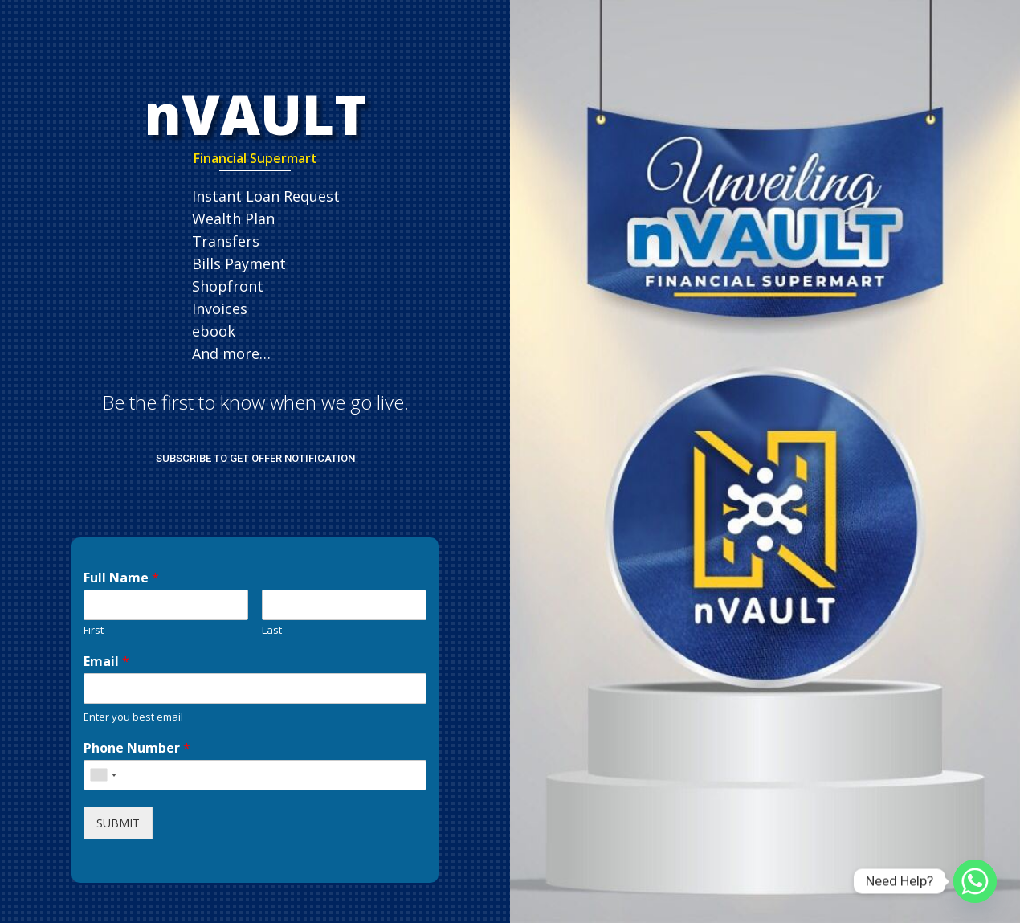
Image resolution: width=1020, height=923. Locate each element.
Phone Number (137, 748)
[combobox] (102, 775)
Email (106, 661)
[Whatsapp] (975, 881)
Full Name (121, 578)
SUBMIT (118, 823)
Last (272, 630)
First (94, 630)
